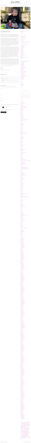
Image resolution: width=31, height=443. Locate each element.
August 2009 (22, 409)
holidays (21, 154)
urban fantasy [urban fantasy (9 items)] (28, 437)
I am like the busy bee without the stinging (25, 160)
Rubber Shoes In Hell (23, 73)
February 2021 (22, 275)
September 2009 (22, 408)
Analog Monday (22, 46)
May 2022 (22, 261)
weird (21, 226)
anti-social (22, 108)
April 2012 (22, 378)
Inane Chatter (15, 2)
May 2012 (22, 377)
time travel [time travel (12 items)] (26, 437)
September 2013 (22, 361)
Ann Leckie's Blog (22, 47)
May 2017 (22, 319)
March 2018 (22, 309)
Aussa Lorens (22, 63)
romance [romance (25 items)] (22, 430)
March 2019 (22, 297)
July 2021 (22, 270)
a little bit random (22, 103)
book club (22, 113)
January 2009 (22, 416)
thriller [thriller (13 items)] (24, 437)
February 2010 (22, 403)
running (21, 200)
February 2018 (22, 310)
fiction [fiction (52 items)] (26, 423)
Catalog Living (22, 48)
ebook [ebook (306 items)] (27, 422)
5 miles (21, 201)
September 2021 (22, 268)
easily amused (22, 137)
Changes (18, 72)
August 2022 (22, 259)
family (21, 141)
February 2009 (22, 415)
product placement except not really (25, 196)
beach (21, 111)
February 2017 (22, 322)
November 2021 (22, 266)
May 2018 (22, 307)
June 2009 (22, 411)
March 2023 (22, 252)
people (21, 187)
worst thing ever (22, 231)
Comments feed (22, 84)
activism (21, 104)
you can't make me (23, 235)
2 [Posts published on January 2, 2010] (29, 92)
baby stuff (22, 110)
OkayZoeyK (22, 70)
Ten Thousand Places (23, 76)
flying (21, 142)
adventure (22, 105)
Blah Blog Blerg (22, 64)
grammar (22, 150)
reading (21, 197)
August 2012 (22, 374)
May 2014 (22, 353)
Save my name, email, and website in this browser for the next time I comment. (9, 104)
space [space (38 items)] (25, 436)
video (21, 222)
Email (1, 97)
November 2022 (22, 256)
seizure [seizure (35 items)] (24, 430)
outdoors (22, 185)
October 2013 (22, 360)
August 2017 (22, 316)
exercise (21, 140)
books (21, 114)
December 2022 (22, 255)
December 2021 (22, 265)
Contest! (2, 72)
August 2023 (22, 247)
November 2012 (22, 371)
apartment (22, 109)
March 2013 (22, 367)
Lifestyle (22, 441)
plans (21, 190)
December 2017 (22, 312)
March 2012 (22, 379)
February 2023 (22, 253)
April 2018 (22, 308)
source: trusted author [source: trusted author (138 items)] (25, 435)
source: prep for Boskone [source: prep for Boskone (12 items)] (24, 432)
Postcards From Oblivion (23, 71)
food (21, 143)
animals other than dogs (23, 107)
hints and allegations (23, 152)
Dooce (21, 49)
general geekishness (23, 149)
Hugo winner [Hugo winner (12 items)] (24, 426)
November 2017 (22, 313)
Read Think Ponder (23, 72)
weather (21, 224)
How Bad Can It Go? (23, 66)
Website (1, 100)
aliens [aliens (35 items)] (22, 422)
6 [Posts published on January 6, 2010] (25, 93)
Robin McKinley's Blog (23, 53)
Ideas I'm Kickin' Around (23, 68)
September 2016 (22, 327)
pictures (21, 189)
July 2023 (22, 248)
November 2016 (22, 325)
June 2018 (22, 306)
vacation (21, 221)
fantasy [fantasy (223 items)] (23, 423)
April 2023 (22, 251)
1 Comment (8, 32)
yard (21, 233)
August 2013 (22, 362)
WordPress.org (22, 85)
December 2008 (22, 417)
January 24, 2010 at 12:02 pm (5, 78)
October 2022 (22, 257)
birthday (21, 112)
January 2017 (22, 323)
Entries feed (22, 83)
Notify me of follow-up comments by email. (6, 109)
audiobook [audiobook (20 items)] (24, 422)
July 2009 (22, 410)
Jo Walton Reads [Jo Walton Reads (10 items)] (26, 426)
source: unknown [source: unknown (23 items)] (23, 436)
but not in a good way (23, 120)
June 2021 (22, 271)
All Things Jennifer (22, 62)
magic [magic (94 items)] (24, 427)
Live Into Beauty (22, 69)
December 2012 (22, 370)
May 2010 (22, 400)
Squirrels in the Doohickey (23, 75)
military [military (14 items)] (26, 427)
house (21, 157)
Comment (2, 88)
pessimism (22, 188)
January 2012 (22, 381)
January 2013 (22, 369)
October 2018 (22, 302)
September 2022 (22, 258)
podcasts (22, 191)
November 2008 (22, 418)
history (21, 153)
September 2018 (22, 303)
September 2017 (22, 315)
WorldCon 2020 (22, 230)
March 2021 (22, 274)
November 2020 (22, 278)
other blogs (22, 184)
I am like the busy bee (23, 159)
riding (21, 199)
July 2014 (22, 351)
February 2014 (22, 356)
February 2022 (22, 263)
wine (21, 228)
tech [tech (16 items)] (23, 437)
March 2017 (22, 321)
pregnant (22, 194)
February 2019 (22, 298)
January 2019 (22, 299)
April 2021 (22, 273)
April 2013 (22, 366)
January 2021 (22, 276)
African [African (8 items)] (21, 422)
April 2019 (22, 296)
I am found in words (23, 67)
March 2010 (22, 402)
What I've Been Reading (23, 227)
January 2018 (22, 311)
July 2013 (22, 363)
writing (21, 232)
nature (21, 180)
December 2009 (22, 405)
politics (21, 192)
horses (21, 156)
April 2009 (22, 413)
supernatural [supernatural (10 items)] (22, 437)
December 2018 (22, 300)
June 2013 (22, 364)
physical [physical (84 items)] (28, 428)
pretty (21, 195)
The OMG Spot (22, 78)
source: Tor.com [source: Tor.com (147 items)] (25, 434)
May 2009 (22, 412)
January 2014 (22, 357)
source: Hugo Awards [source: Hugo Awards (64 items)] (24, 431)
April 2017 (22, 320)
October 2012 (22, 372)
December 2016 (22, 324)
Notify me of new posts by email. (5, 110)
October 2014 (22, 349)
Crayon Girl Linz (22, 65)
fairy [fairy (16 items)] (29, 422)
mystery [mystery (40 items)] (28, 427)
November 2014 (22, 348)
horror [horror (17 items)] (22, 425)
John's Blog (22, 51)
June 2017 (22, 318)
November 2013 (22, 359)
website (21, 225)
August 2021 (22, 269)
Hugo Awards (22, 158)
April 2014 (22, 354)
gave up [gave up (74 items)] (28, 423)
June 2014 (22, 352)
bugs (21, 118)
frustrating (22, 145)
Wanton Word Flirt (23, 79)
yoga (21, 234)
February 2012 (22, 380)
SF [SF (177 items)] (25, 430)
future (21, 147)
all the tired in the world (23, 106)
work (21, 229)
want (21, 223)
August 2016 (22, 328)
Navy (21, 181)
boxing (21, 116)
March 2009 (22, 414)
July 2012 (22, 375)
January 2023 (22, 254)
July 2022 (22, 260)
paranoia (22, 186)
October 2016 (22, 326)
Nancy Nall (22, 52)
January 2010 (22, 404)
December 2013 (22, 358)
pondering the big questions (24, 193)
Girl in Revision (22, 50)
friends (21, 144)
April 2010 (22, 401)
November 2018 (22, 301)
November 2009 (22, 406)
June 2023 (22, 249)
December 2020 (22, 277)
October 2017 (22, 314)
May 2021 (22, 272)
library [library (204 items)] (22, 427)
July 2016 (22, 329)
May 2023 (22, 250)
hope (21, 155)
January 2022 (22, 264)
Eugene (21, 138)
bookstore (22, 115)
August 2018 (22, 304)
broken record (22, 117)
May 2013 (22, 365)
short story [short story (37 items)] (27, 430)
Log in (21, 82)
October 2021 (22, 267)
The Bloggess (22, 77)
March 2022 (22, 262)
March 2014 (22, 355)
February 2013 (22, 368)
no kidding (22, 183)
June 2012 (22, 376)
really (21, 198)
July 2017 (22, 317)
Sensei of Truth (22, 74)
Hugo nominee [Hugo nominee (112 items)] (25, 425)
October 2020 (22, 279)
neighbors (22, 182)
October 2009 (22, 407)
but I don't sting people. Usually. (24, 119)
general (21, 148)
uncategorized (22, 220)
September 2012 (22, 373)
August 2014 (22, 350)
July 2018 (22, 305)
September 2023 (22, 246)
